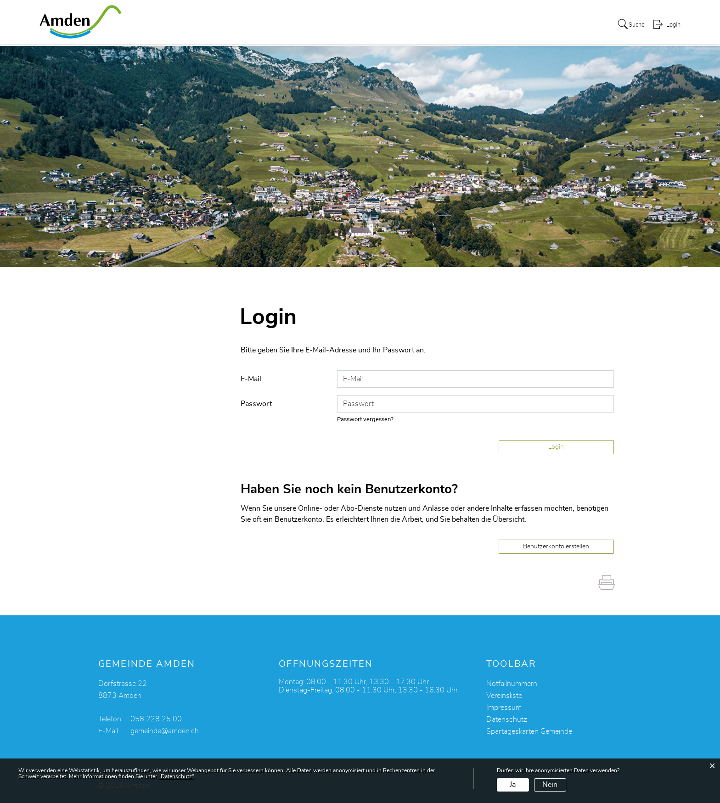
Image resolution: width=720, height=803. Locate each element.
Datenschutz (506, 719)
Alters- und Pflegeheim (536, 25)
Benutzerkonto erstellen (556, 546)
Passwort (256, 403)
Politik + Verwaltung (450, 25)
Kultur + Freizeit (377, 25)
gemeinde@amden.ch (164, 731)
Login (672, 25)
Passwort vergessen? (365, 420)
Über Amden (246, 25)
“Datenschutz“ (176, 776)
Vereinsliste (504, 695)
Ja (513, 784)
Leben (328, 25)
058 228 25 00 (156, 719)
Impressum (504, 707)
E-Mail (251, 379)
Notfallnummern (511, 683)
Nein (549, 784)
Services (293, 25)
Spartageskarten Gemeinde (529, 731)
